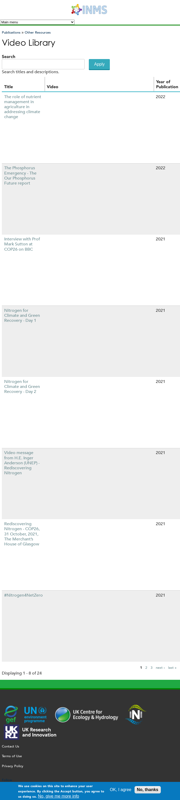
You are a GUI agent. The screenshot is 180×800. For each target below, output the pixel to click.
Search (8, 56)
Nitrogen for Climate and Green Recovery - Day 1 (22, 315)
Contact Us (10, 746)
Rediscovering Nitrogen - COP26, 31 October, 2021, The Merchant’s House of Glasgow (22, 534)
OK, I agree (120, 789)
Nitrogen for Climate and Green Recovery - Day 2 (22, 386)
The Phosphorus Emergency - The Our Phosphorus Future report (20, 175)
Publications (11, 32)
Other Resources (38, 32)
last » (172, 667)
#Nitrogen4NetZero (23, 595)
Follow (7, 780)
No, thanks (147, 789)
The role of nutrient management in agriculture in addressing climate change (22, 107)
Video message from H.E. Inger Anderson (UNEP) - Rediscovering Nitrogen (22, 463)
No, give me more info (58, 796)
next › (160, 667)
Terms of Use (12, 756)
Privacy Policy (12, 766)
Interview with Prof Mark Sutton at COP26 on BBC (22, 244)
